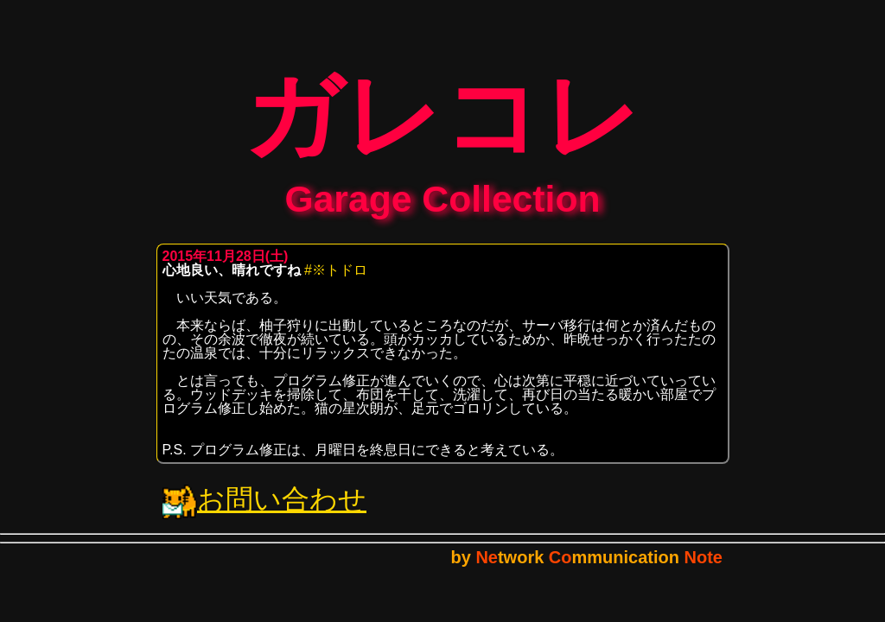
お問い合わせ (264, 511)
